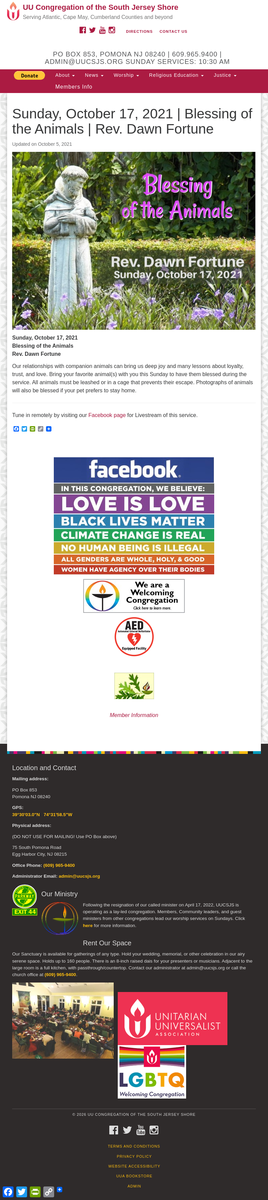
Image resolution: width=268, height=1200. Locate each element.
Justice (225, 75)
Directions (139, 31)
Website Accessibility (134, 1166)
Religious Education (176, 75)
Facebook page (107, 415)
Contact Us (174, 31)
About (65, 75)
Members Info (73, 87)
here (88, 925)
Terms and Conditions (134, 1146)
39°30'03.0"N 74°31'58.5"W (42, 814)
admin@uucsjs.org (79, 876)
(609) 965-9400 (59, 865)
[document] (134, 418)
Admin (134, 1186)
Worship (126, 75)
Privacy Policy (134, 1156)
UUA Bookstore (134, 1176)
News (94, 75)
